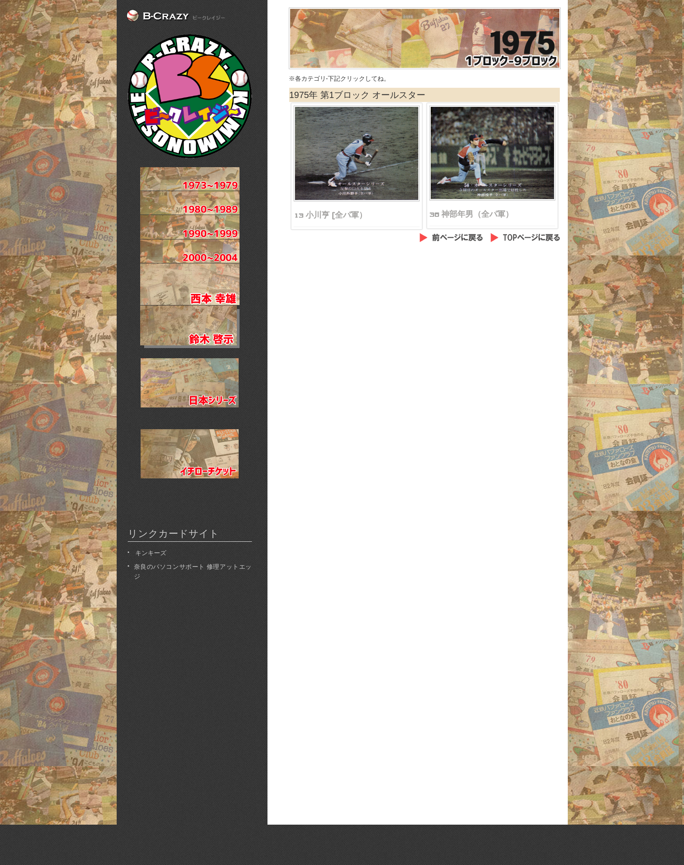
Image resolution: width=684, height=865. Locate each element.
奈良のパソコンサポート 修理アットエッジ (193, 570)
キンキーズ (150, 552)
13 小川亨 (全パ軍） (330, 215)
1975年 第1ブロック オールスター (357, 95)
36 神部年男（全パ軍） (471, 214)
